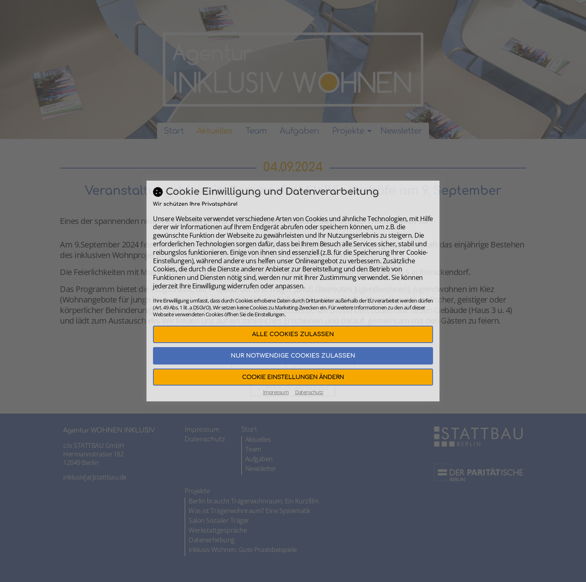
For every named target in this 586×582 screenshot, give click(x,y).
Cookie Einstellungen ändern (293, 377)
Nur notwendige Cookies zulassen (293, 355)
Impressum (276, 392)
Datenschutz (309, 392)
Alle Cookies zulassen (293, 334)
